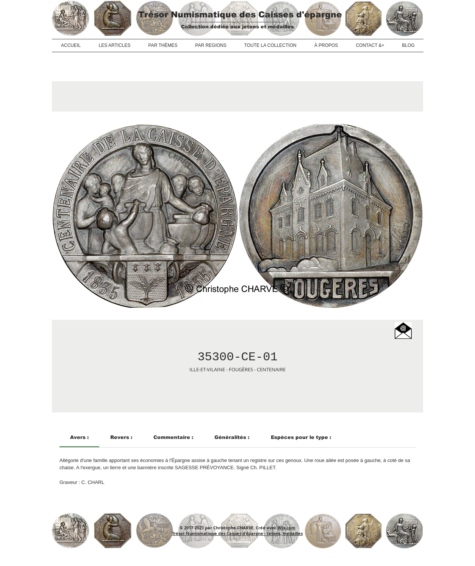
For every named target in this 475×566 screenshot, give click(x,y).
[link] (79, 437)
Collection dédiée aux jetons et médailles (237, 26)
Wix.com (286, 527)
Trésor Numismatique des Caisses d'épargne (240, 14)
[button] (403, 330)
